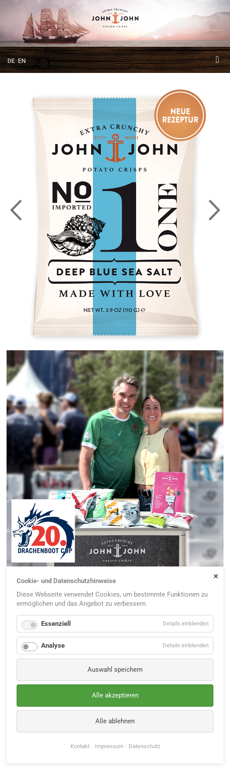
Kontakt (80, 746)
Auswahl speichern (115, 669)
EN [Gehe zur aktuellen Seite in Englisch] (22, 60)
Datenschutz (144, 746)
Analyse (53, 645)
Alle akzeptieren (115, 695)
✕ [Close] (216, 576)
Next (214, 210)
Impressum (109, 746)
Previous (16, 210)
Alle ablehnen (115, 721)
